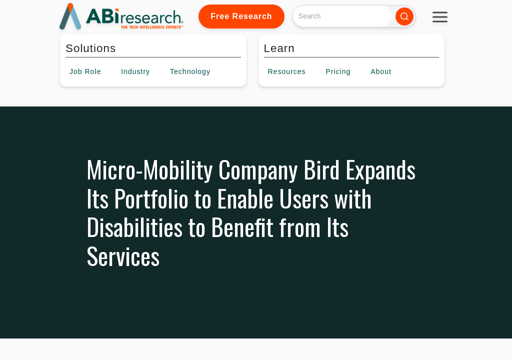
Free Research (241, 16)
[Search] (342, 16)
